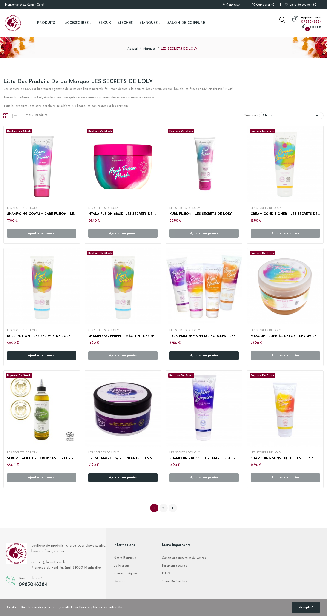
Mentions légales (125, 573)
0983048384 (311, 21)
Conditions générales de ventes (184, 558)
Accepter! (306, 607)
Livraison (119, 581)
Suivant (173, 508)
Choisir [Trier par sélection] (291, 115)
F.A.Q (166, 573)
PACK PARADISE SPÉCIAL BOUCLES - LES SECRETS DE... (204, 336)
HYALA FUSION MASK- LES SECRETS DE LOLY (123, 214)
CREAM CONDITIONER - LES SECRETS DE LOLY (285, 214)
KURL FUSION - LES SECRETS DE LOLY (200, 214)
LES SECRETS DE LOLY (22, 208)
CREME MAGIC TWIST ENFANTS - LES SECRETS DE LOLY (123, 458)
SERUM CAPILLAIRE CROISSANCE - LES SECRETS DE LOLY (41, 458)
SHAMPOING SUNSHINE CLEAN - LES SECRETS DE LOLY (285, 458)
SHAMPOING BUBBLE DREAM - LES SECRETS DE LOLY (204, 458)
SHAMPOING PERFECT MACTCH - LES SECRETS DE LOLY (123, 336)
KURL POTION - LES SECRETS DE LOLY (38, 336)
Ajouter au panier (42, 355)
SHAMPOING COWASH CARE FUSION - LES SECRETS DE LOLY (41, 214)
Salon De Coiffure (174, 581)
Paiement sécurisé (174, 566)
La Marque (121, 566)
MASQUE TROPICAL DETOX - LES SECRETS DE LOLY (285, 336)
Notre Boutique (124, 558)
